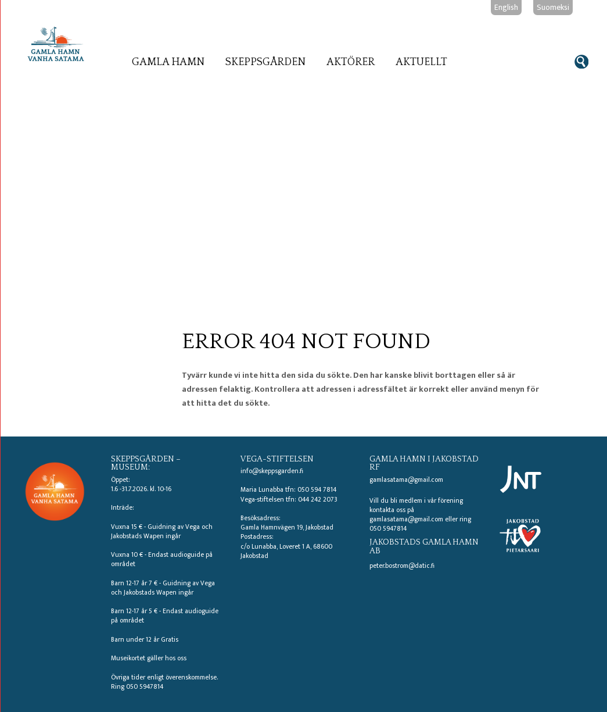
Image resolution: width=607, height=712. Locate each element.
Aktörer (350, 62)
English (506, 7)
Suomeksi (553, 7)
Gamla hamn (168, 62)
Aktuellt (421, 62)
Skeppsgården (265, 62)
